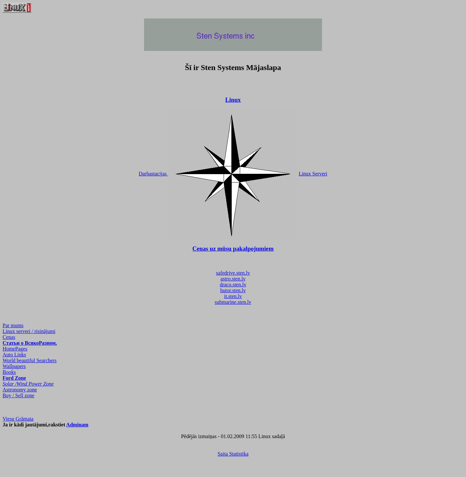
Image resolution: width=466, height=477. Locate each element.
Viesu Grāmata (18, 419)
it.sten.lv (233, 296)
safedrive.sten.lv (233, 273)
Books (9, 372)
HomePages (15, 349)
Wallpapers (14, 366)
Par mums (13, 325)
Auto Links (14, 354)
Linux (233, 99)
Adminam (77, 424)
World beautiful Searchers (30, 360)
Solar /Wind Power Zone (28, 384)
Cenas (9, 337)
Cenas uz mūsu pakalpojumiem (233, 248)
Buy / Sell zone (18, 395)
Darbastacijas (153, 173)
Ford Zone (14, 378)
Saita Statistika (233, 454)
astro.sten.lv (232, 278)
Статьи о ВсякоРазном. (30, 343)
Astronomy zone (20, 389)
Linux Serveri (313, 173)
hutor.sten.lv (233, 290)
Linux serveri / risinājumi (29, 331)
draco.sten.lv (233, 284)
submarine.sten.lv (233, 302)
